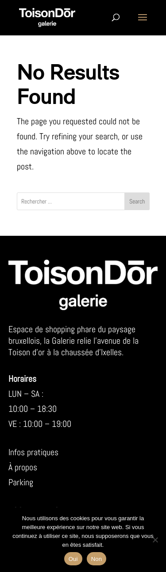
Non (96, 559)
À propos (22, 467)
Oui (73, 559)
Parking (20, 482)
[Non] (155, 539)
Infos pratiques (33, 452)
